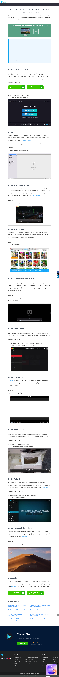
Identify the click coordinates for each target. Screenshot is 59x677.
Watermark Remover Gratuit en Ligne (31, 661)
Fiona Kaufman (23, 12)
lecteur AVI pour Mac (37, 195)
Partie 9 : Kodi (14, 58)
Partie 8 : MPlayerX (15, 56)
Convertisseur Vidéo (18, 657)
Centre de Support (55, 657)
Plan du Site (44, 665)
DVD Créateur (16, 663)
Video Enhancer (17, 665)
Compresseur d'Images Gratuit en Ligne (32, 665)
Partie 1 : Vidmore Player (17, 41)
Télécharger (22, 643)
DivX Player (10, 380)
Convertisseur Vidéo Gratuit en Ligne (31, 659)
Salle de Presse (44, 663)
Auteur (43, 661)
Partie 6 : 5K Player (15, 52)
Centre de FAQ (54, 659)
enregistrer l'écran (26, 536)
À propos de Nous (45, 657)
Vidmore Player (22, 73)
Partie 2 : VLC (14, 43)
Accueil (2, 4)
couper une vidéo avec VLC (28, 140)
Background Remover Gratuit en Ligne (31, 663)
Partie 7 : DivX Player (16, 54)
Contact (43, 659)
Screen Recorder (17, 659)
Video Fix (16, 667)
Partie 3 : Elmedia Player (16, 45)
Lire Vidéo (11, 4)
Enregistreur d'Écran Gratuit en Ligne (31, 657)
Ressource (6, 4)
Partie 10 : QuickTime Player (17, 60)
